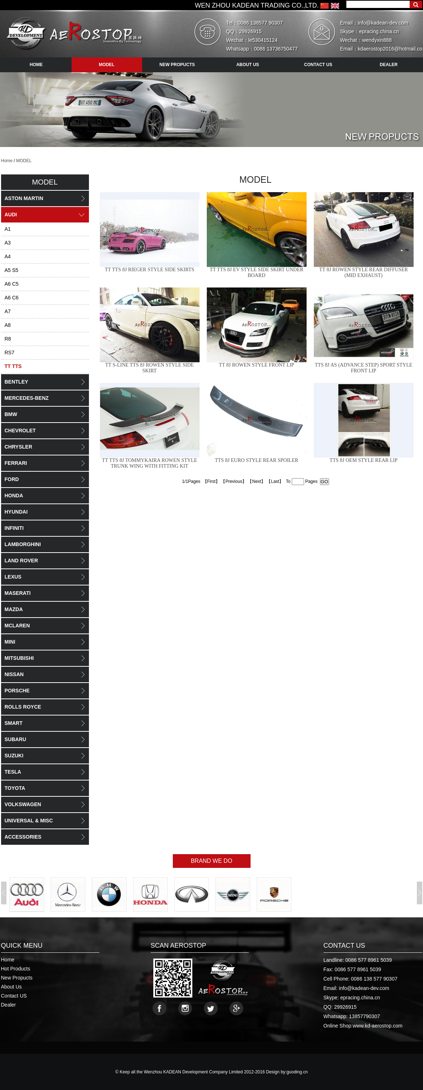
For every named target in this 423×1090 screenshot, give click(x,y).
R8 (8, 339)
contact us (318, 64)
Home (7, 160)
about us (247, 64)
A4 (8, 256)
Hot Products (15, 969)
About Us (11, 987)
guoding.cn (297, 1071)
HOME (36, 64)
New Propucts (17, 978)
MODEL (24, 160)
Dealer (8, 1005)
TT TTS (13, 366)
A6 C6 (12, 297)
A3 (8, 243)
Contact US (14, 996)
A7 (8, 311)
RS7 (9, 352)
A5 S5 (11, 270)
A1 (8, 229)
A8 (8, 325)
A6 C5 (12, 284)
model (106, 64)
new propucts (177, 64)
